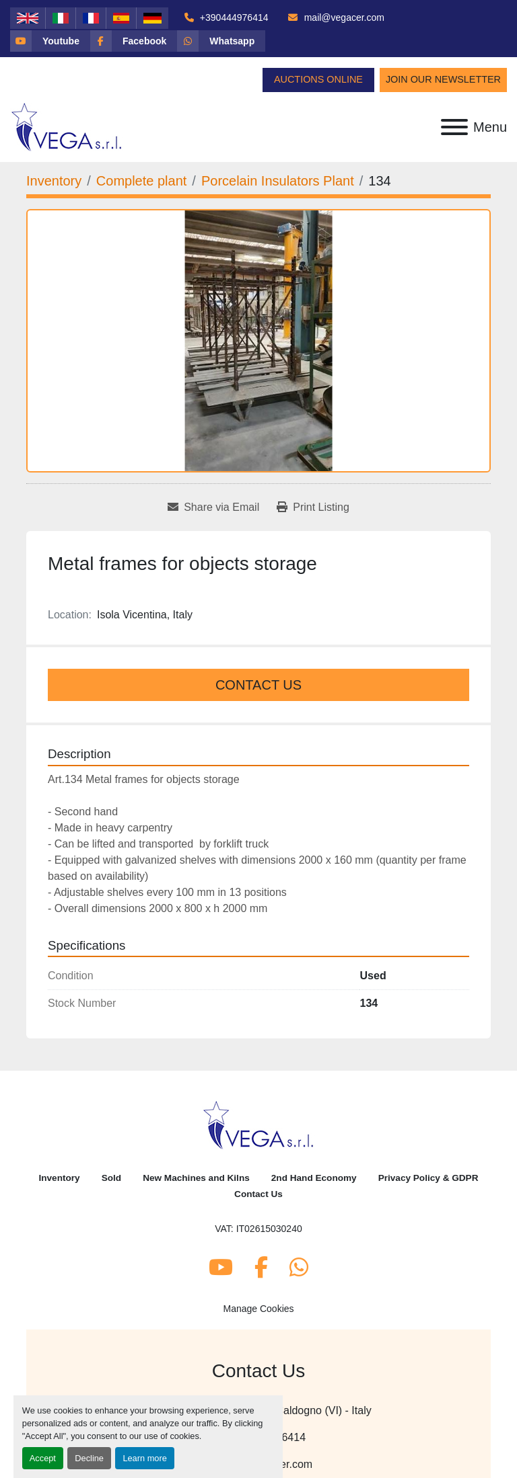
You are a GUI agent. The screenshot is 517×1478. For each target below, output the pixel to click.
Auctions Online (318, 79)
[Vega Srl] (259, 1124)
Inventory (58, 1178)
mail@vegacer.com (343, 17)
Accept (43, 1458)
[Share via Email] (213, 507)
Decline (89, 1458)
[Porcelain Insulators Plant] (277, 180)
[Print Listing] (313, 507)
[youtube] (50, 41)
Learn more (144, 1458)
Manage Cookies (258, 1308)
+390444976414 (233, 17)
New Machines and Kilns (196, 1178)
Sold (111, 1178)
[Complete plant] (141, 180)
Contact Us (258, 685)
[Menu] (454, 127)
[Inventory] (53, 180)
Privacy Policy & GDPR (428, 1178)
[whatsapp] (221, 41)
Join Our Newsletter (443, 79)
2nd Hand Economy (314, 1178)
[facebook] (133, 41)
